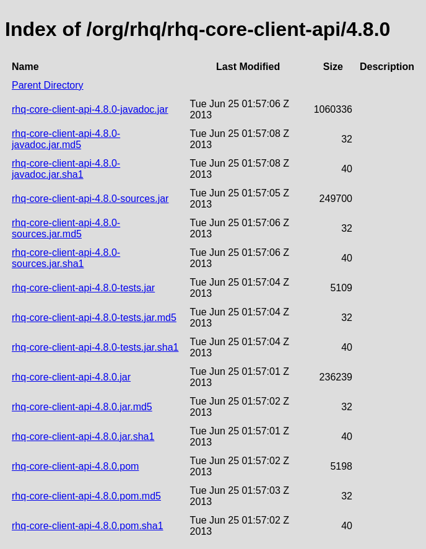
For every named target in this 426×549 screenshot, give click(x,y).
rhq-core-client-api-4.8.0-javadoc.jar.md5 (66, 139)
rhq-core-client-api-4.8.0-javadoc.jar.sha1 (66, 169)
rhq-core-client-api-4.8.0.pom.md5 (86, 496)
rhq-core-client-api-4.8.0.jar (71, 377)
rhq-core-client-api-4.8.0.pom (75, 466)
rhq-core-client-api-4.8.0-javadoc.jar (90, 109)
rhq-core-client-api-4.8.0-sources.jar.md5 (66, 228)
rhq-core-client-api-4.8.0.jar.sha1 (83, 436)
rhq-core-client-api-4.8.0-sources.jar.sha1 (66, 258)
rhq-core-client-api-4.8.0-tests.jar (83, 288)
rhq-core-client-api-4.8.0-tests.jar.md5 (94, 317)
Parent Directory (48, 85)
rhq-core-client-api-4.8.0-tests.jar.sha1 (95, 347)
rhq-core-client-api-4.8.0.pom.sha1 (87, 525)
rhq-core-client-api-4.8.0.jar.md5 (82, 407)
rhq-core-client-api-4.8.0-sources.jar (90, 198)
